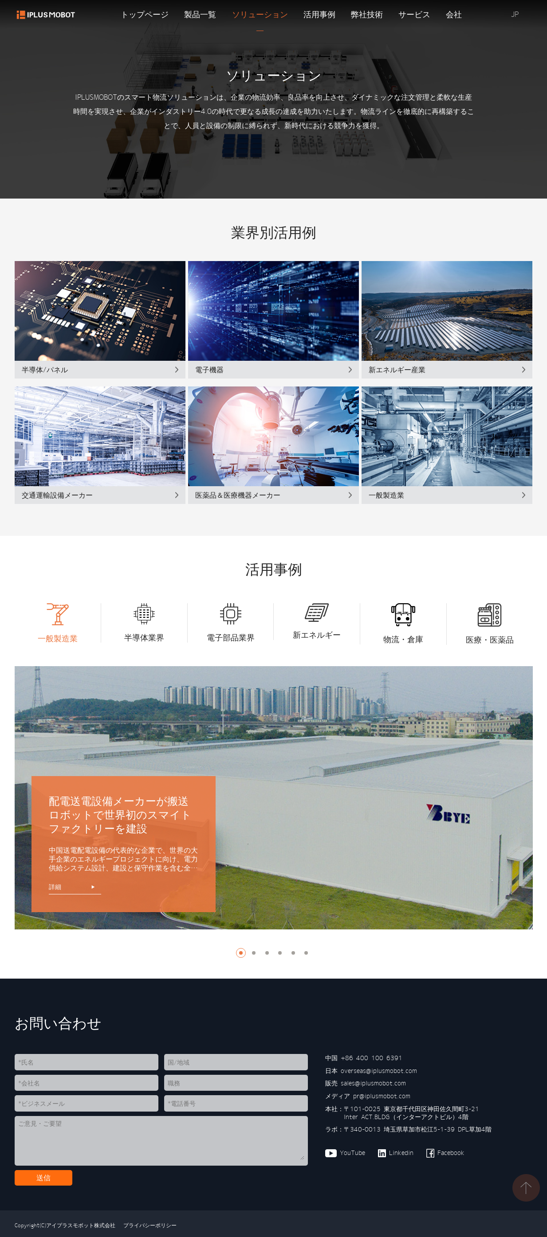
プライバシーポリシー (149, 1225)
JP (515, 14)
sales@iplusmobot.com (373, 1083)
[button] (21, 624)
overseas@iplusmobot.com (379, 1071)
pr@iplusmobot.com (381, 1096)
